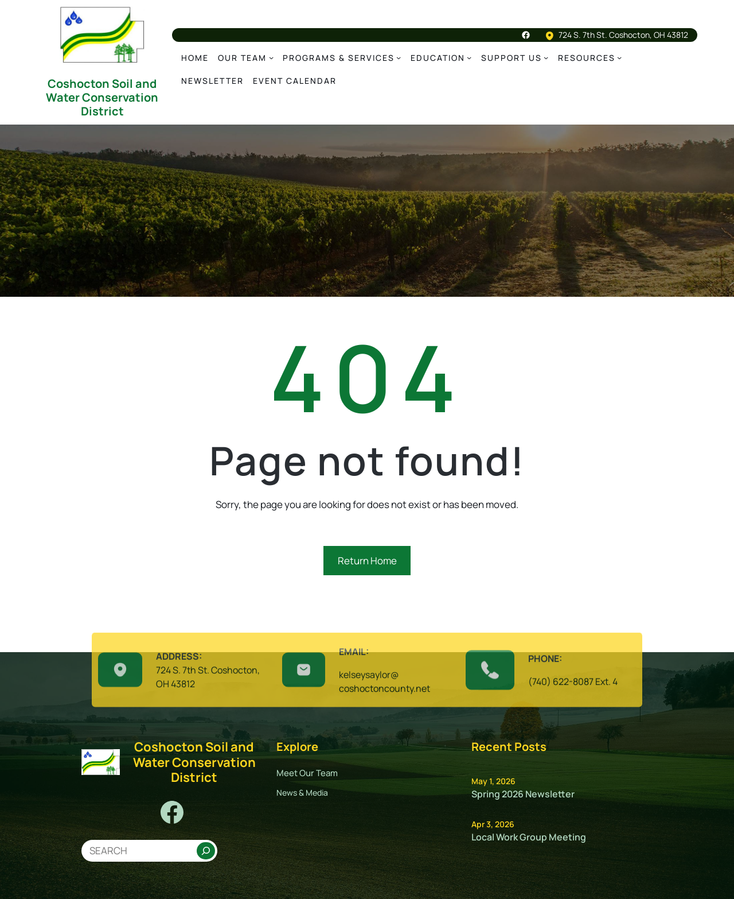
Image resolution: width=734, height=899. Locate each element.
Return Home (367, 560)
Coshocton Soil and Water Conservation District (102, 97)
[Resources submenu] (619, 57)
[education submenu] (469, 57)
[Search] (206, 850)
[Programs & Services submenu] (398, 57)
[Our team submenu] (271, 57)
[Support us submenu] (546, 57)
